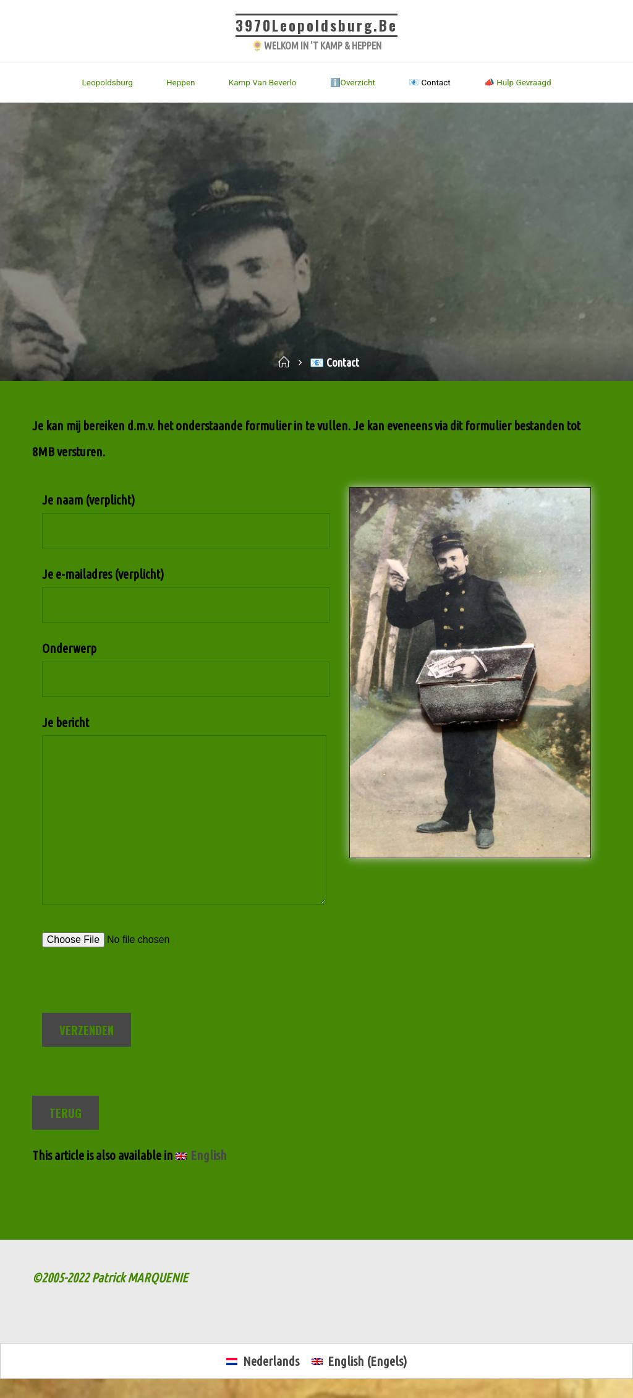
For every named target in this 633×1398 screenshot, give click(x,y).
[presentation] (136, 989)
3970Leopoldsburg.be (316, 25)
